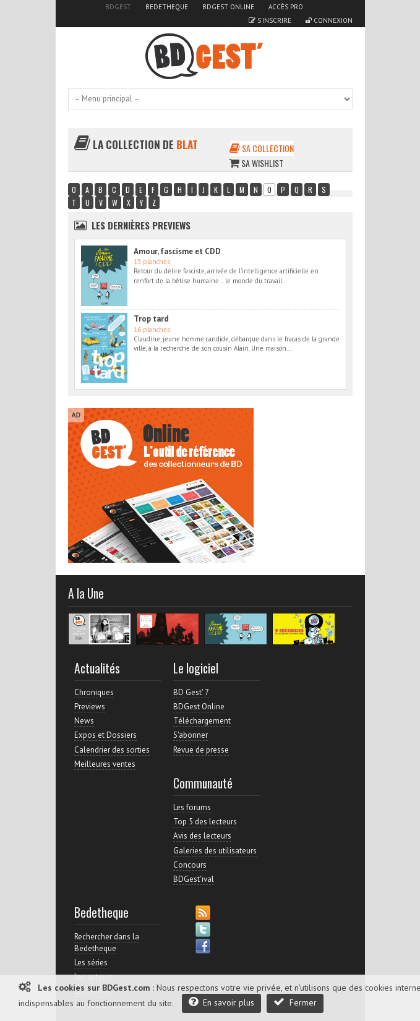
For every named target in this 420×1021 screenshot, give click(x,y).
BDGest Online (228, 6)
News (84, 721)
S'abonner (190, 735)
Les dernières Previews (141, 225)
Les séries (91, 962)
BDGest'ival (193, 879)
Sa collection (261, 148)
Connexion (329, 20)
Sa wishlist (256, 162)
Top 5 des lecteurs (205, 821)
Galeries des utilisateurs (215, 850)
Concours (190, 865)
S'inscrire (270, 20)
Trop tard (151, 319)
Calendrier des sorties (112, 750)
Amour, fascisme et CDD (177, 251)
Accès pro (285, 6)
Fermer (295, 1002)
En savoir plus (221, 1002)
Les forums (192, 807)
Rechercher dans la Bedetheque (106, 942)
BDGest (118, 6)
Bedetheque (166, 6)
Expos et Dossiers (105, 735)
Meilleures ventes (104, 764)
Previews (89, 706)
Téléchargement (202, 721)
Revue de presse (201, 750)
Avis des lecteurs (202, 836)
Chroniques (94, 692)
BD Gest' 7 (191, 692)
